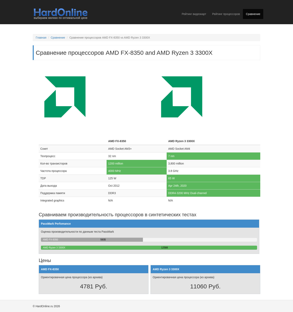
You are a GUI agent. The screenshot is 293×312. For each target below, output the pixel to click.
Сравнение (253, 14)
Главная (41, 37)
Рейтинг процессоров (226, 14)
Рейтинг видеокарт (194, 14)
